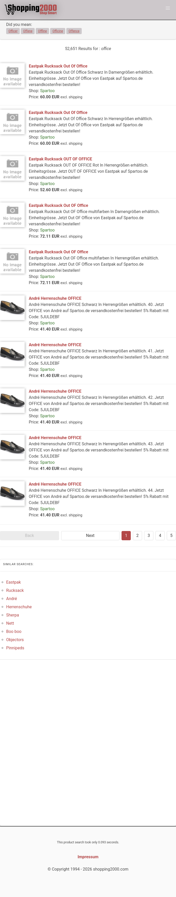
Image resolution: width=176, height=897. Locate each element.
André (11, 598)
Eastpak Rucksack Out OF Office (58, 205)
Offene (27, 31)
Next (90, 535)
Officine (57, 31)
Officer (12, 31)
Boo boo (13, 631)
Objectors (15, 639)
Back (29, 535)
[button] (168, 8)
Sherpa (12, 615)
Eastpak (13, 582)
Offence (74, 31)
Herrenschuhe (19, 606)
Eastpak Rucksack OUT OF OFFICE (60, 159)
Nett (10, 623)
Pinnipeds (15, 647)
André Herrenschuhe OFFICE (55, 298)
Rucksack (15, 590)
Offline (42, 31)
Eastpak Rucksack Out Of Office (58, 66)
